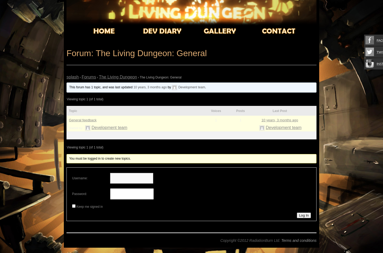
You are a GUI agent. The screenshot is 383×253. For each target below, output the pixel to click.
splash (72, 77)
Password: (79, 194)
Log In (304, 215)
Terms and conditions (299, 240)
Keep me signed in (89, 207)
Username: (80, 178)
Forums (89, 77)
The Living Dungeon (118, 77)
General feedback (83, 120)
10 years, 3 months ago (150, 87)
